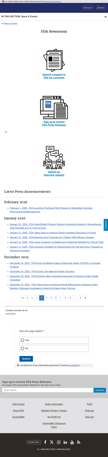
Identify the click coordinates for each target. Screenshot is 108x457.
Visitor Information (54, 404)
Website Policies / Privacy (54, 410)
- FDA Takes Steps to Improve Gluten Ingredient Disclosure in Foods (53, 233)
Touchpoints (74, 365)
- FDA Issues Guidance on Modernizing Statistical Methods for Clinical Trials (57, 242)
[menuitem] (54, 313)
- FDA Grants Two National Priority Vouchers (42, 271)
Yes (27, 340)
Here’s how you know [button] (53, 2)
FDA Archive (18, 404)
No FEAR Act (54, 417)
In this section (19, 16)
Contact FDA (33, 442)
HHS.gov (89, 410)
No (26, 348)
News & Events (10, 23)
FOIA (89, 404)
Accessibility (18, 417)
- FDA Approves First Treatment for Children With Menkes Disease (52, 237)
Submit (26, 358)
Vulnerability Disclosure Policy (54, 425)
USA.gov (89, 417)
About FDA (18, 410)
